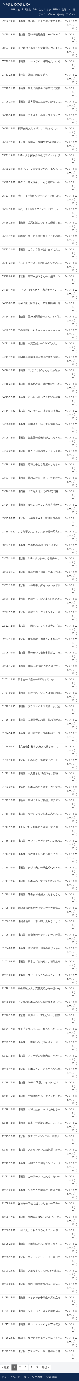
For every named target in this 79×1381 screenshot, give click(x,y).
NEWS (56, 9)
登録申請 (51, 1377)
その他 (60, 14)
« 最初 (5, 1367)
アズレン (70, 14)
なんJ (42, 9)
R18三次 (26, 9)
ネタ (48, 9)
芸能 (64, 9)
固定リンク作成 (33, 1377)
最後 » (45, 1367)
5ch (35, 9)
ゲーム (42, 14)
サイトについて (11, 1377)
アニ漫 (71, 9)
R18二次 (15, 9)
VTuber (51, 14)
